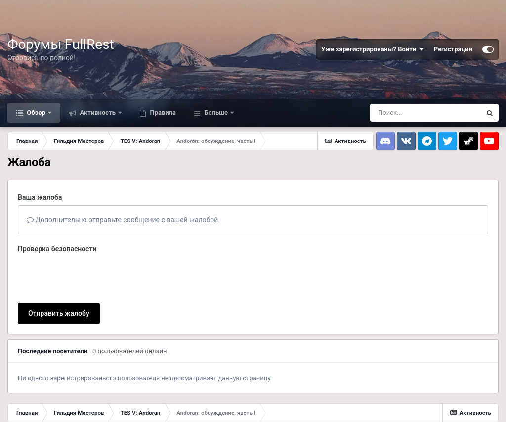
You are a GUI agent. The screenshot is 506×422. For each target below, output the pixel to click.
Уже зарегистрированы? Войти (372, 49)
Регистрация (453, 49)
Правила (162, 112)
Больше (216, 112)
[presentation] (93, 276)
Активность (97, 112)
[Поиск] (425, 113)
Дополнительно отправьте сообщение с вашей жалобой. (123, 220)
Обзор (36, 112)
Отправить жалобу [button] (58, 313)
